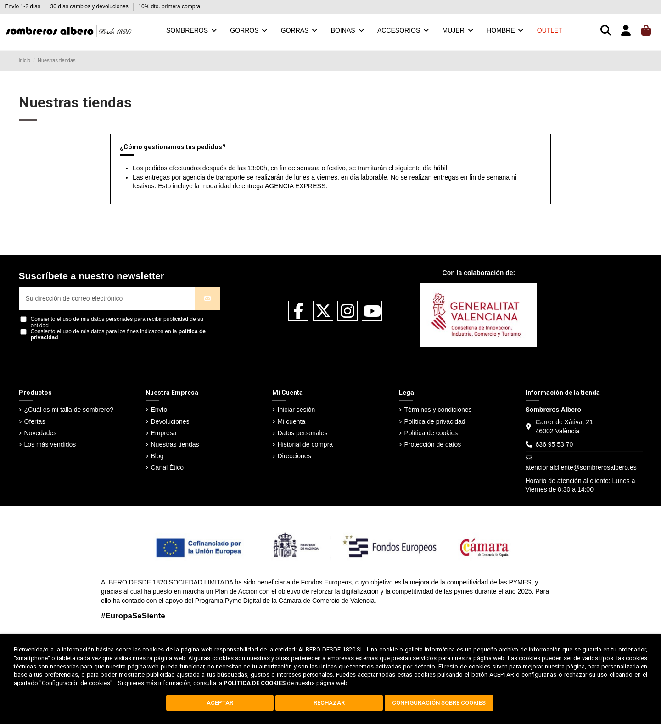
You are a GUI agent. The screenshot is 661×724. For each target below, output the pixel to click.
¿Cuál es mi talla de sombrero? (69, 409)
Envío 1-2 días (23, 6)
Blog (157, 456)
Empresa (164, 433)
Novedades (40, 433)
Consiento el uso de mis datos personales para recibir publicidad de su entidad (117, 322)
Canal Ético (167, 467)
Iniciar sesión (296, 409)
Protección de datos (432, 444)
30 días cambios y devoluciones (90, 6)
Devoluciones (170, 421)
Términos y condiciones (438, 409)
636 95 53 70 (554, 444)
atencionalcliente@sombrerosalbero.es (581, 467)
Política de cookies (431, 433)
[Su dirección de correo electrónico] (107, 298)
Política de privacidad (434, 421)
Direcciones (294, 456)
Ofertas (34, 421)
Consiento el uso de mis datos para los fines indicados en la (118, 335)
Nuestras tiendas (175, 444)
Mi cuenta (292, 421)
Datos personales (303, 433)
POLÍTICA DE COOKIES (255, 682)
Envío (159, 409)
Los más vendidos (50, 444)
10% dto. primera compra (169, 6)
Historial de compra (305, 444)
